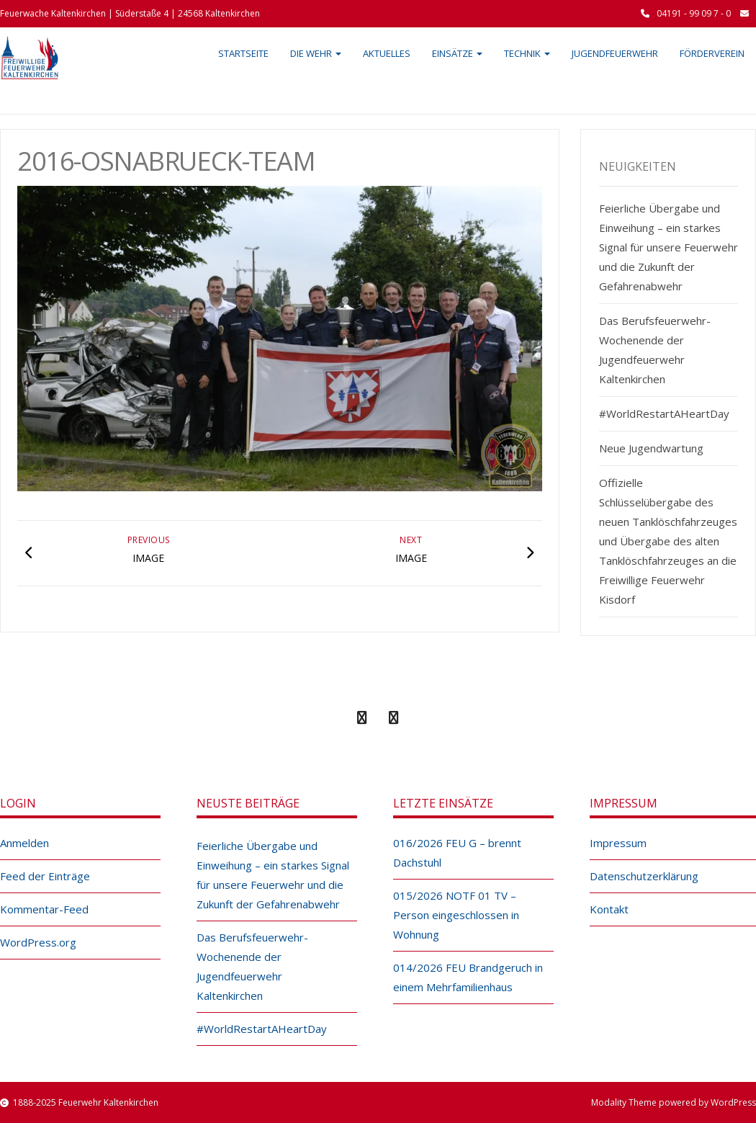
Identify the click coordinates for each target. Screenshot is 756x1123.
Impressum (618, 843)
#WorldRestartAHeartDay (664, 413)
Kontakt (609, 909)
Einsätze (457, 53)
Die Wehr (315, 53)
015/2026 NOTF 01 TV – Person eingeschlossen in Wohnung (456, 914)
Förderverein (712, 53)
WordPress (733, 1102)
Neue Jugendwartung (651, 448)
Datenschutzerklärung (644, 876)
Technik (527, 53)
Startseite (243, 53)
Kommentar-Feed (44, 909)
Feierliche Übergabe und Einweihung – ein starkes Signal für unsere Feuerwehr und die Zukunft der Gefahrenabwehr (668, 247)
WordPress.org (38, 942)
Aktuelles (386, 53)
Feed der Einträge (45, 876)
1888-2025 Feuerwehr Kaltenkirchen (85, 1102)
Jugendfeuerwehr (615, 53)
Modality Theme (624, 1102)
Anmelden (24, 843)
